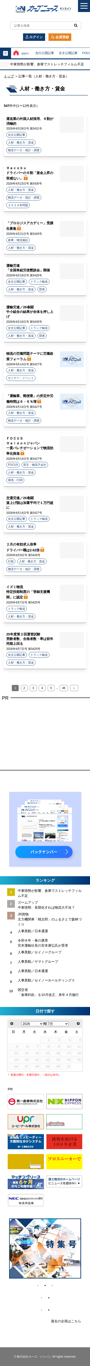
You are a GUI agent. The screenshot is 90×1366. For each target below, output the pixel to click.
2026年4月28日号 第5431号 (24, 128)
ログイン (34, 37)
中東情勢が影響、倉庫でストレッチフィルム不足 (47, 64)
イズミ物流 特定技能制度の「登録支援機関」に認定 (28, 592)
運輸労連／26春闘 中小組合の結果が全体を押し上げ (29, 311)
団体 (42, 289)
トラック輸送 (39, 281)
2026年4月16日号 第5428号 (24, 275)
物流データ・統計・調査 (24, 150)
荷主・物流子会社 (34, 464)
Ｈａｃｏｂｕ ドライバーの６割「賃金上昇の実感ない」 (29, 173)
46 (63, 688)
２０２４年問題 (18, 205)
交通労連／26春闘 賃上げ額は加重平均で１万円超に (29, 502)
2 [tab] (45, 1285)
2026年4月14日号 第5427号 (24, 364)
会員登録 (60, 37)
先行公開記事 (44, 53)
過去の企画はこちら (66, 1321)
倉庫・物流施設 (18, 240)
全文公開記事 (68, 53)
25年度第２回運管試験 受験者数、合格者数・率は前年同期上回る (29, 639)
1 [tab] (38, 1285)
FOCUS (13, 464)
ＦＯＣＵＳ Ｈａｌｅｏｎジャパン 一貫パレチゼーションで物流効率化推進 (29, 445)
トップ (9, 76)
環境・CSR (15, 480)
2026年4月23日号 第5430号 (24, 183)
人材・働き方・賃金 (21, 142)
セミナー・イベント (21, 378)
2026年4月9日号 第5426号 (23, 555)
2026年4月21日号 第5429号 (24, 234)
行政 (11, 561)
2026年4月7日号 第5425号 (23, 602)
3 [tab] (52, 1285)
